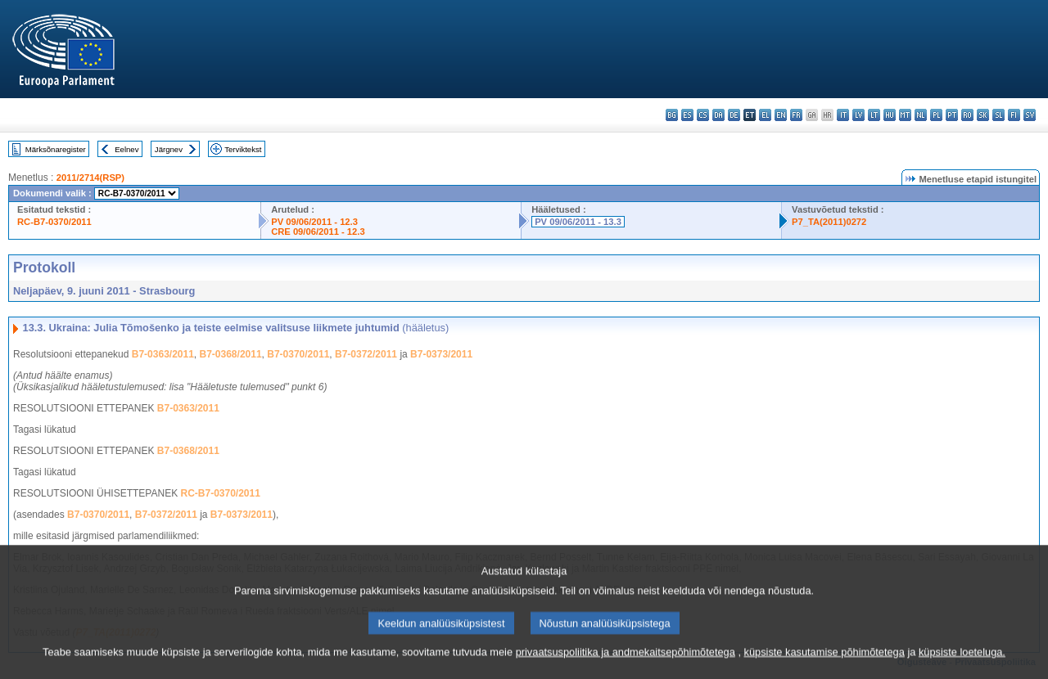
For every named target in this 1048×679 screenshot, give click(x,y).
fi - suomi (1014, 115)
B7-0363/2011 (163, 354)
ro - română (967, 115)
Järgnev (169, 149)
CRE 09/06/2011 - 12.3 (317, 231)
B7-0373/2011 (441, 354)
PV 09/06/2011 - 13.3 (578, 222)
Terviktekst (242, 149)
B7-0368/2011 (231, 354)
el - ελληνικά (765, 115)
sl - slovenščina (998, 115)
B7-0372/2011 (366, 354)
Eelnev (126, 149)
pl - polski (936, 115)
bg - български (672, 115)
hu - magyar (889, 115)
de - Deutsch (734, 115)
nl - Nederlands (921, 115)
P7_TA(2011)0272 (829, 222)
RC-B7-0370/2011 (54, 222)
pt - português (952, 115)
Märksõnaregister (55, 149)
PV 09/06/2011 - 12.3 (314, 222)
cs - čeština (703, 115)
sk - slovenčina (983, 115)
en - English (781, 115)
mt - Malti (905, 115)
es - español (687, 115)
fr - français (796, 115)
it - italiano (843, 115)
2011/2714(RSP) (90, 177)
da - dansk (718, 115)
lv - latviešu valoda (858, 115)
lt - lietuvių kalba (874, 115)
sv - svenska (1029, 115)
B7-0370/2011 (298, 354)
